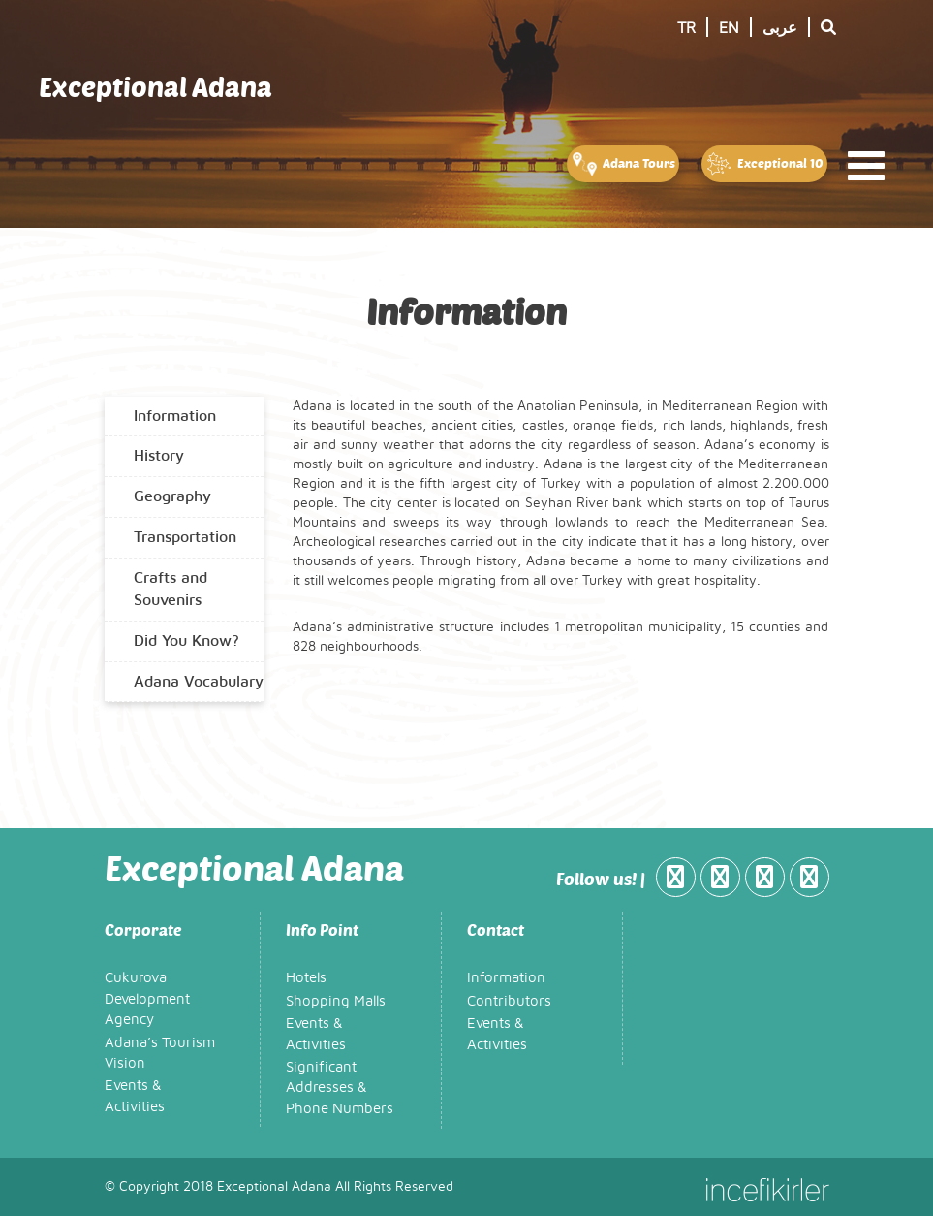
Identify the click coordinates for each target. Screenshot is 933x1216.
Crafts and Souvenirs (170, 589)
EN (729, 28)
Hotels (306, 978)
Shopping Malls (336, 1001)
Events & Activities (135, 1095)
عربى (779, 28)
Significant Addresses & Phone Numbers (339, 1088)
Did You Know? (186, 641)
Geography (172, 496)
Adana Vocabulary (199, 681)
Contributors (509, 1001)
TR (686, 28)
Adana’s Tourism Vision (160, 1053)
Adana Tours (622, 163)
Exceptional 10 (764, 163)
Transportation (185, 537)
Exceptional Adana (155, 86)
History (159, 456)
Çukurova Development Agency (147, 999)
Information (175, 416)
